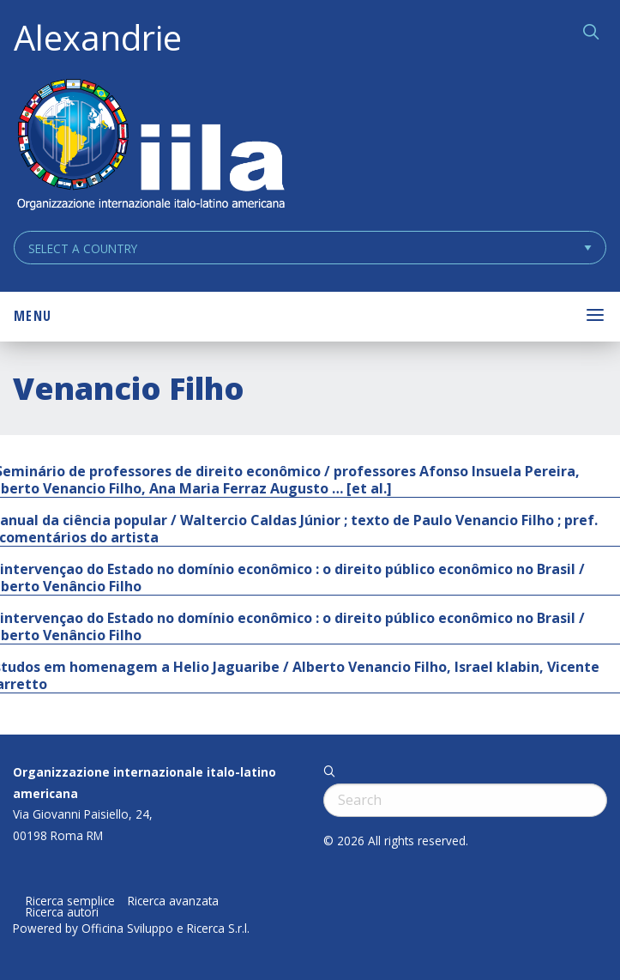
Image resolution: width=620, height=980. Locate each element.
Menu (32, 315)
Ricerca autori (62, 912)
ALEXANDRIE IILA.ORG (150, 146)
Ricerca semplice (70, 901)
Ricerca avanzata (173, 901)
